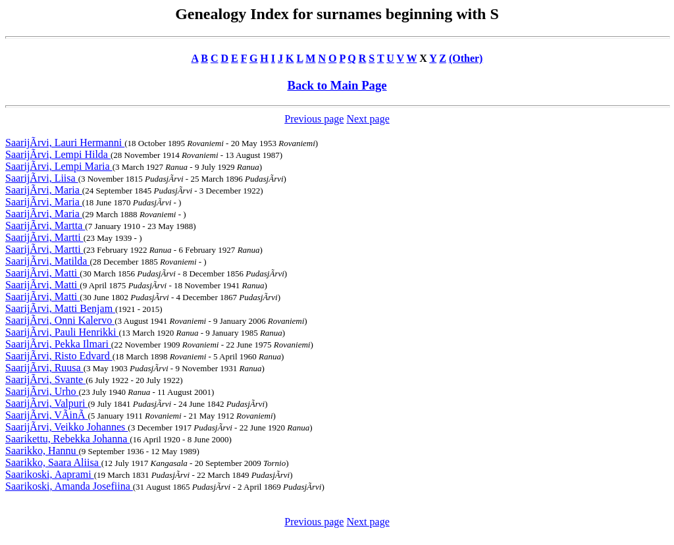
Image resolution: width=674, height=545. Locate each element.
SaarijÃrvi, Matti (42, 272)
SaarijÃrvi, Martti (44, 237)
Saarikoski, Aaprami (49, 474)
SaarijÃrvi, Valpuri (46, 403)
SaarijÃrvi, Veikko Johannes (66, 426)
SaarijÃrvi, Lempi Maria (59, 166)
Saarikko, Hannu (42, 450)
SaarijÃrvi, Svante (45, 379)
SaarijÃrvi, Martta (45, 225)
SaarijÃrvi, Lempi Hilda (58, 154)
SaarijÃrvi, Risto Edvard (59, 355)
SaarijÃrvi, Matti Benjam (60, 308)
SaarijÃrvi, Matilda (47, 261)
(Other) (466, 58)
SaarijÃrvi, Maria (43, 189)
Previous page (314, 118)
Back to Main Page (336, 85)
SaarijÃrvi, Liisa (41, 178)
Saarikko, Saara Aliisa (53, 462)
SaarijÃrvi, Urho (42, 391)
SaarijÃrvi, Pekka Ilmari (58, 344)
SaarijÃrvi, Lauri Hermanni (64, 142)
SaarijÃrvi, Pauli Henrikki (61, 332)
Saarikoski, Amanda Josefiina (69, 486)
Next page (367, 118)
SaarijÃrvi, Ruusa (44, 367)
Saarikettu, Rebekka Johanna (67, 438)
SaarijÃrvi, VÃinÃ (46, 415)
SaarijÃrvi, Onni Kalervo (60, 320)
